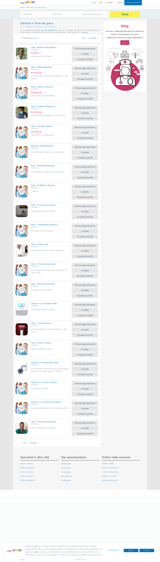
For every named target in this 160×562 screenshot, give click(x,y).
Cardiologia (65, 480)
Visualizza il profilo (85, 59)
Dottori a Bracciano (110, 472)
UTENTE (120, 3)
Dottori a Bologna (27, 468)
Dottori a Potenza (27, 480)
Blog (101, 3)
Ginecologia (66, 468)
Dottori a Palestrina (110, 468)
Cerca (94, 3)
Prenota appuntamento (85, 48)
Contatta (85, 54)
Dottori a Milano (27, 472)
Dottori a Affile (108, 464)
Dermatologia (66, 476)
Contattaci (109, 3)
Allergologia (66, 464)
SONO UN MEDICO (133, 3)
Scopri (124, 42)
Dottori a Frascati (109, 476)
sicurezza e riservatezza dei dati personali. (86, 555)
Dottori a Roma (26, 464)
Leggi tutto (84, 32)
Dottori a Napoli (26, 476)
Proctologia (65, 472)
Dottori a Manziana (110, 480)
